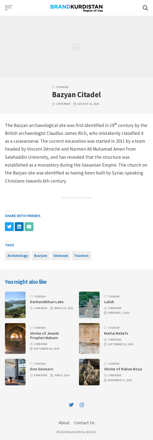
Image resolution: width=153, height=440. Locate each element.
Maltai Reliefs (116, 333)
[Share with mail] (29, 226)
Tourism (62, 87)
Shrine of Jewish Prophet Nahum (44, 335)
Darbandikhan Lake (47, 301)
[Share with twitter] (9, 226)
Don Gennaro (41, 368)
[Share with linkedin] (19, 226)
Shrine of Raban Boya (123, 368)
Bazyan (40, 255)
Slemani (60, 255)
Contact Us (84, 422)
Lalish (109, 301)
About (64, 422)
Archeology (17, 255)
